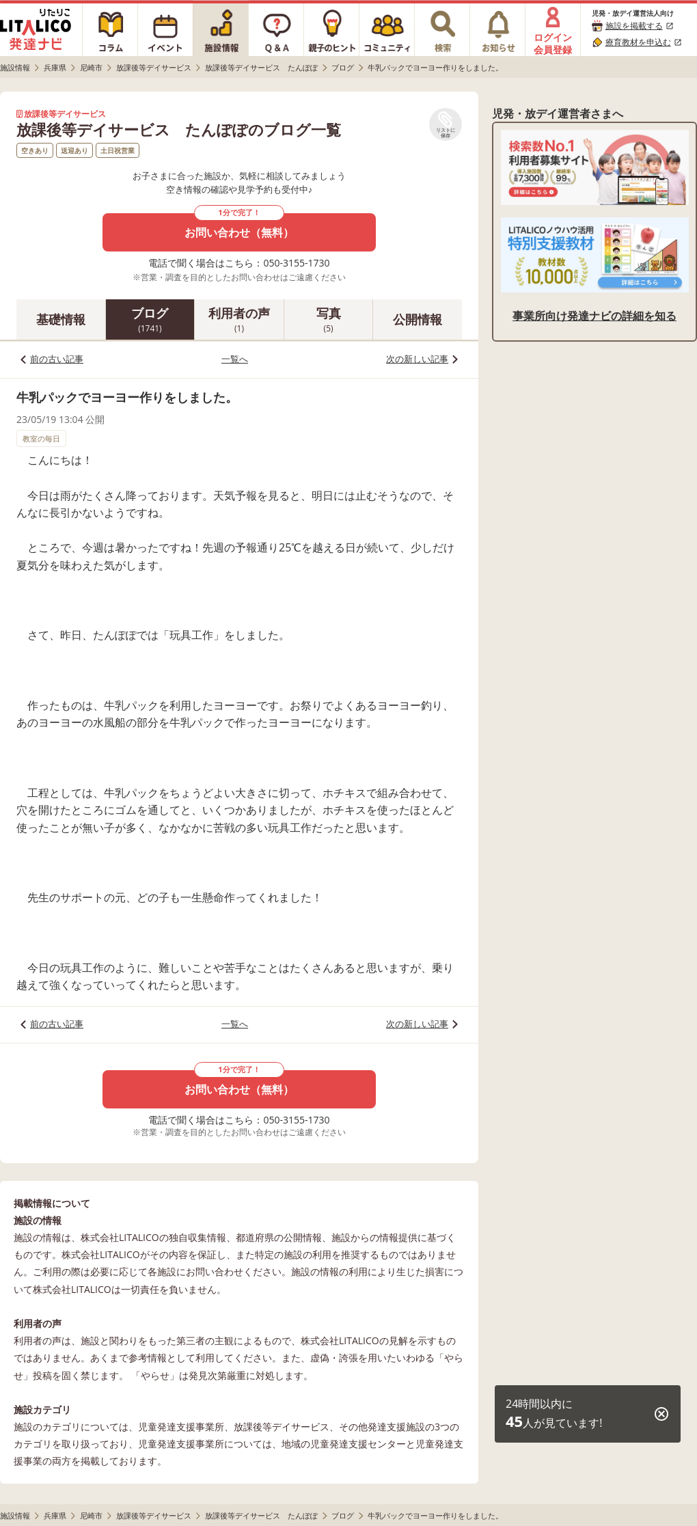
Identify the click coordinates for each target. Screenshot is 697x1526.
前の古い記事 (56, 359)
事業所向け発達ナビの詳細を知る (594, 315)
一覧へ (234, 359)
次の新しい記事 (417, 359)
